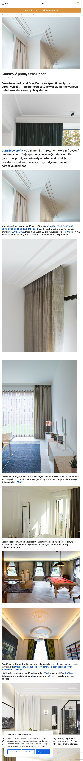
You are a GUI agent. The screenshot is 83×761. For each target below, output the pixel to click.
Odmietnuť (28, 752)
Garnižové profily (13, 150)
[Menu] (5, 3)
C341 (16, 229)
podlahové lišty (34, 667)
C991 (10, 229)
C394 (53, 226)
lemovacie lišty (49, 667)
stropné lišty (20, 667)
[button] (78, 3)
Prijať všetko (42, 752)
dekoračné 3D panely (12, 669)
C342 (22, 229)
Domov (4, 15)
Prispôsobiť (14, 752)
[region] (28, 744)
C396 (4, 229)
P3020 (68, 673)
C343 (29, 229)
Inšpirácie (12, 15)
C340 (35, 229)
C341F (33, 234)
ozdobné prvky (65, 667)
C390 (65, 226)
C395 (59, 226)
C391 (71, 226)
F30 (48, 676)
